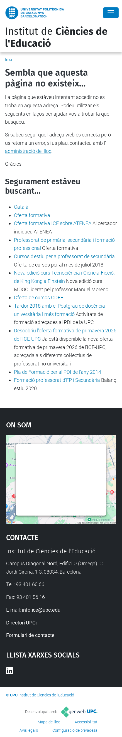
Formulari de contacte (30, 635)
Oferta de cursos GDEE (38, 297)
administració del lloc (28, 151)
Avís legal (27, 730)
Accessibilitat (86, 722)
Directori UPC (21, 623)
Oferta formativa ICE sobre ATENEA (52, 223)
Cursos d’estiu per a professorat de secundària (64, 256)
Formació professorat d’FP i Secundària (57, 380)
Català (21, 207)
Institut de (56, 37)
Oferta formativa (32, 215)
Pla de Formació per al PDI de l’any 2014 (57, 372)
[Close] (111, 12)
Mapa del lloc (49, 722)
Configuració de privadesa (74, 730)
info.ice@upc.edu (41, 610)
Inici (8, 59)
